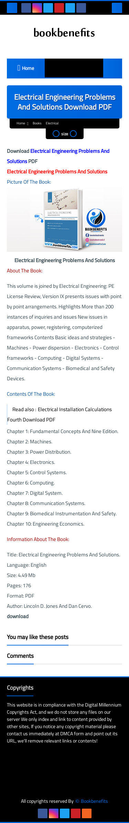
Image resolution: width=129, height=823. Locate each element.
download (18, 616)
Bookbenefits (94, 801)
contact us (17, 733)
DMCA (66, 733)
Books (37, 123)
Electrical (52, 123)
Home (28, 68)
